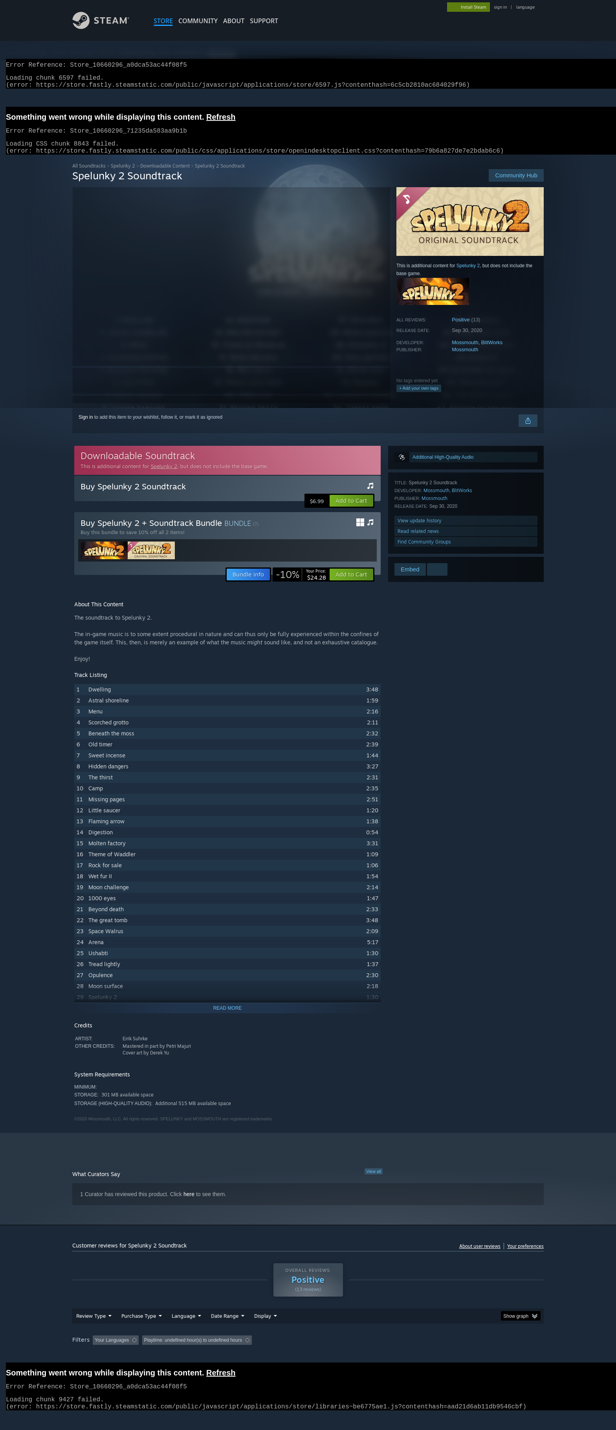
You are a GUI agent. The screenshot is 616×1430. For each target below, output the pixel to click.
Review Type (91, 1331)
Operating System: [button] (374, 1355)
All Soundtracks (89, 175)
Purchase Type (138, 1331)
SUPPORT (264, 20)
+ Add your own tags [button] (418, 397)
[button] (351, 510)
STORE (163, 20)
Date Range (224, 1331)
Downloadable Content (165, 175)
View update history (420, 530)
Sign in (86, 426)
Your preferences (525, 1256)
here (188, 1203)
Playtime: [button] (252, 1355)
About (233, 20)
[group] (308, 1355)
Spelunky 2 (123, 175)
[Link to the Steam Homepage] (106, 27)
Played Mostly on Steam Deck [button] (308, 1355)
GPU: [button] (441, 1355)
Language (183, 1331)
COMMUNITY (198, 20)
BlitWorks (492, 352)
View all (373, 1180)
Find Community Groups (424, 551)
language (525, 7)
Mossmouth (465, 352)
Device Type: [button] (475, 1355)
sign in (500, 7)
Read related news (418, 541)
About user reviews (479, 1256)
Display (262, 1331)
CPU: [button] (414, 1355)
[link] (300, 584)
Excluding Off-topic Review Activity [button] (191, 1355)
